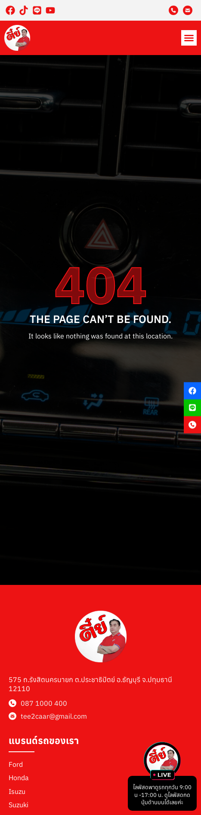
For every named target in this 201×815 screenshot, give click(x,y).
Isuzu (17, 791)
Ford (16, 764)
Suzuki (18, 804)
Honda (19, 777)
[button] (189, 38)
